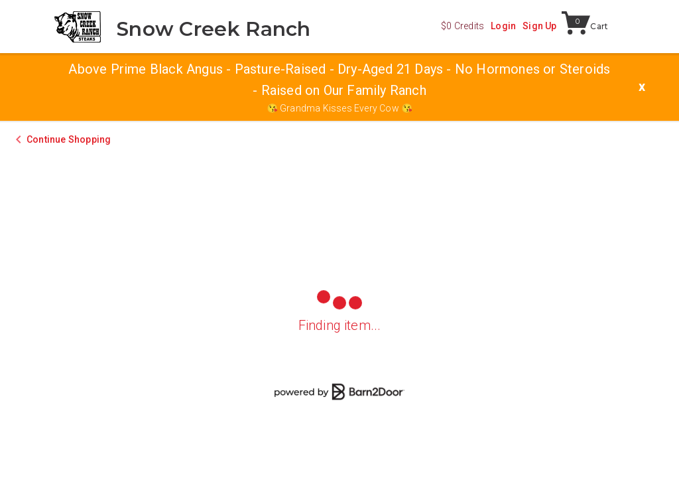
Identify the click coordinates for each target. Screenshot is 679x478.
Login (503, 26)
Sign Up (539, 26)
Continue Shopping (69, 139)
